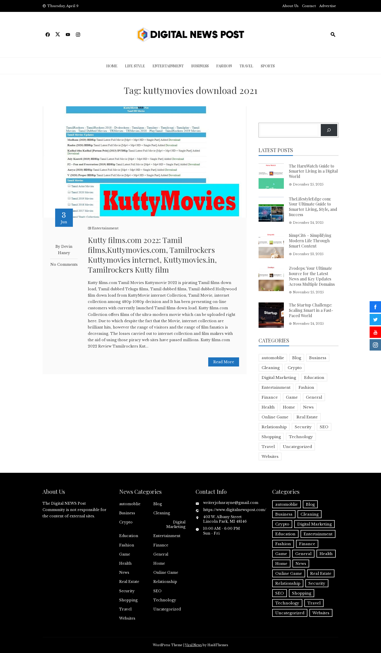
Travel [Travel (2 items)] (268, 446)
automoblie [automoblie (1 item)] (273, 357)
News (124, 572)
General (160, 554)
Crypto (126, 522)
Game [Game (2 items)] (292, 397)
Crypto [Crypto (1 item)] (295, 367)
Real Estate (129, 581)
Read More (223, 362)
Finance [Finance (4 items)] (270, 397)
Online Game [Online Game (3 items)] (275, 417)
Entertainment (168, 65)
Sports (268, 65)
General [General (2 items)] (314, 397)
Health (125, 563)
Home (111, 65)
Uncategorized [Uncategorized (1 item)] (297, 446)
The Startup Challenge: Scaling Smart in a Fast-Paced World (311, 310)
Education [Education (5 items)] (314, 377)
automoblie (129, 504)
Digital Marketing (175, 524)
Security (127, 591)
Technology (164, 600)
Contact (309, 6)
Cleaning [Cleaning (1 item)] (271, 367)
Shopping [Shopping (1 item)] (271, 436)
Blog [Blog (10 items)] (296, 357)
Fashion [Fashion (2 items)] (306, 387)
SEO (157, 591)
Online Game (165, 572)
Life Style (135, 65)
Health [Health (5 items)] (268, 407)
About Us (290, 6)
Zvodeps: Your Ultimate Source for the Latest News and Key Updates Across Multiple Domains (312, 276)
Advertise (327, 6)
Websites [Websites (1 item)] (270, 456)
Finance (160, 545)
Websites (127, 618)
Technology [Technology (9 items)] (301, 436)
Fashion (224, 65)
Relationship (165, 581)
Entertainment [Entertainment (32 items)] (276, 387)
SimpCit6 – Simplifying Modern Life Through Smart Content (310, 241)
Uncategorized (167, 609)
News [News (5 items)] (308, 407)
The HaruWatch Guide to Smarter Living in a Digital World (313, 171)
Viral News (193, 645)
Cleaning (161, 513)
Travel (246, 65)
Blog (157, 504)
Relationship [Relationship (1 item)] (274, 426)
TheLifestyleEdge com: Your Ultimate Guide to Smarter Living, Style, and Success (313, 206)
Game (124, 554)
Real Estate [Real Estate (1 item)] (307, 417)
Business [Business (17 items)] (317, 357)
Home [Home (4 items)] (289, 407)
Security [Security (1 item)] (303, 426)
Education (128, 536)
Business (200, 65)
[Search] (329, 130)
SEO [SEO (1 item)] (324, 426)
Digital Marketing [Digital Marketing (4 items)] (279, 377)
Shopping (128, 600)
